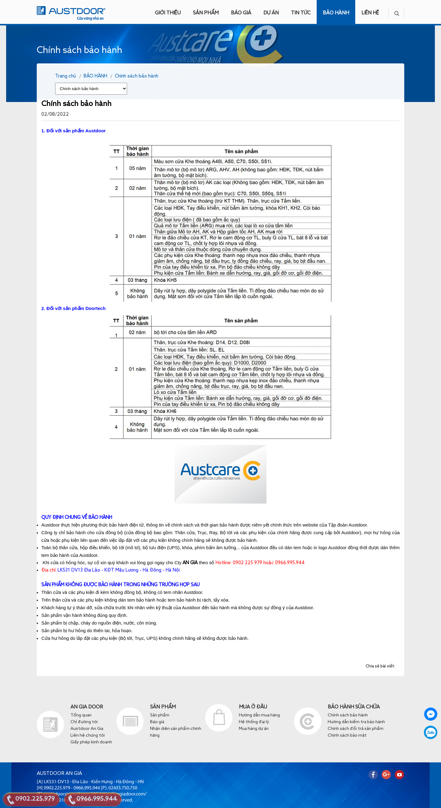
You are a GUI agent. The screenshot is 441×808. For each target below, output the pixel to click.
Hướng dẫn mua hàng (259, 715)
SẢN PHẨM (206, 13)
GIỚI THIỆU (168, 13)
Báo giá (157, 722)
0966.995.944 (97, 799)
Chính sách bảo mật (347, 735)
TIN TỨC (301, 13)
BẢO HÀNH (336, 13)
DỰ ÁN (271, 13)
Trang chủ (65, 76)
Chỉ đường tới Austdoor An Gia (86, 725)
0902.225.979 (35, 799)
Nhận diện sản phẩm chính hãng (175, 732)
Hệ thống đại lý (254, 722)
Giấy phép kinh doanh (91, 742)
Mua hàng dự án (254, 729)
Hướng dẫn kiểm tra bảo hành (356, 722)
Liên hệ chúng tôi (87, 735)
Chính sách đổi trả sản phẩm (355, 729)
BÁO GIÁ (241, 13)
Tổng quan (81, 715)
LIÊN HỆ (370, 13)
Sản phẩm (159, 715)
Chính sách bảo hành (136, 76)
